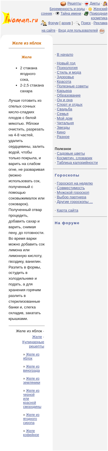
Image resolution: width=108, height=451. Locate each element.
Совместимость (71, 188)
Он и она (65, 100)
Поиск (86, 23)
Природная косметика (98, 15)
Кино (61, 132)
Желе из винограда (31, 368)
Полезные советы (72, 86)
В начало (65, 54)
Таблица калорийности (77, 162)
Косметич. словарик (74, 158)
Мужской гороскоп (73, 192)
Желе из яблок (31, 356)
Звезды (63, 127)
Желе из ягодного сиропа (31, 419)
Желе (37, 337)
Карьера (64, 91)
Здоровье (65, 77)
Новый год (66, 63)
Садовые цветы (71, 153)
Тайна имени (70, 13)
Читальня (65, 123)
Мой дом (64, 118)
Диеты (95, 3)
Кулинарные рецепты (33, 344)
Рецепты (74, 3)
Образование (69, 95)
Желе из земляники (31, 381)
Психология (67, 68)
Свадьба (64, 109)
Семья (62, 114)
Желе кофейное (31, 433)
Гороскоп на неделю (75, 183)
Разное (63, 137)
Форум (53, 23)
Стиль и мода (69, 72)
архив (66, 23)
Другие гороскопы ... (75, 201)
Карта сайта (67, 210)
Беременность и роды (67, 9)
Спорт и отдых (69, 104)
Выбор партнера (71, 197)
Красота (64, 81)
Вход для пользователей (82, 30)
